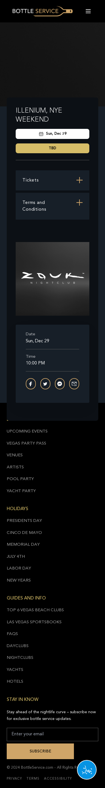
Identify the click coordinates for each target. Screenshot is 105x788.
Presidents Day (24, 521)
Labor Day (19, 568)
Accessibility (58, 778)
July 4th (16, 557)
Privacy (14, 778)
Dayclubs (18, 646)
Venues (15, 455)
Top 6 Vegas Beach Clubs (35, 610)
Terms (33, 778)
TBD (52, 148)
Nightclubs (20, 658)
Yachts (15, 670)
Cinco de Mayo (24, 533)
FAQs (12, 634)
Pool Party (20, 479)
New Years (19, 580)
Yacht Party (21, 491)
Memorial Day (23, 545)
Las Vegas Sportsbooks (34, 622)
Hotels (15, 682)
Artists (15, 467)
